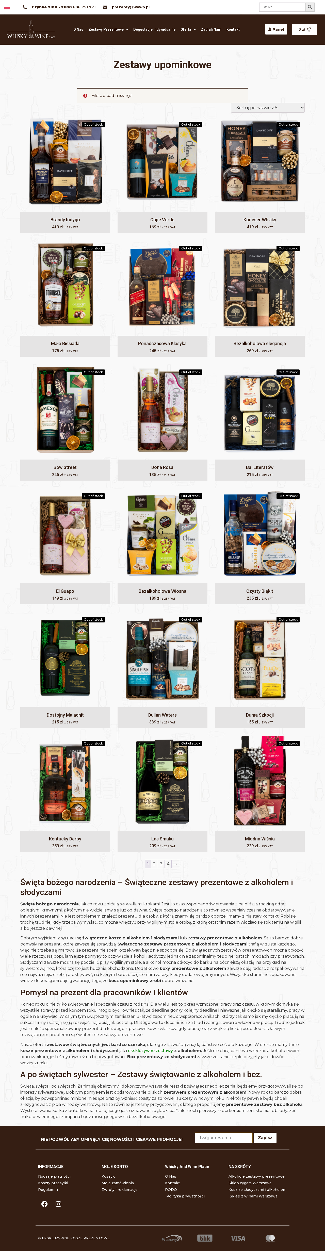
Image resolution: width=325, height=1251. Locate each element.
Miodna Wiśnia (260, 838)
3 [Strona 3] (161, 863)
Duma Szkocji (260, 715)
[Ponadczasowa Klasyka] (162, 286)
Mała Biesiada (65, 343)
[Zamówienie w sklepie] (268, 108)
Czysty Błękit (259, 591)
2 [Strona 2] (154, 863)
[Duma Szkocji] (260, 657)
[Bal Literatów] (260, 410)
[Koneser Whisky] (260, 162)
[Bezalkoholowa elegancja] (260, 286)
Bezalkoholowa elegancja (260, 343)
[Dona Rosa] (162, 410)
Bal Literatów (259, 467)
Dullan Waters (162, 715)
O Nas (78, 29)
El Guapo (65, 591)
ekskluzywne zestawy (150, 1050)
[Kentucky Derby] (65, 781)
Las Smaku (162, 838)
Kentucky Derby (65, 838)
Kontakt (233, 29)
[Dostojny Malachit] (65, 657)
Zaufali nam (211, 29)
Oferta (188, 29)
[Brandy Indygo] (65, 162)
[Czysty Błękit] (260, 534)
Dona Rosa (162, 467)
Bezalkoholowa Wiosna (162, 591)
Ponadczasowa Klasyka (162, 343)
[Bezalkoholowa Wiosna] (162, 534)
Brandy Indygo (65, 219)
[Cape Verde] (162, 162)
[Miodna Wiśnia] (260, 781)
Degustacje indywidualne (154, 29)
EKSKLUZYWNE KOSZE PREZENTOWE (76, 1238)
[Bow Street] (65, 410)
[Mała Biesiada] (65, 286)
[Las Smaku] (162, 781)
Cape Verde (162, 219)
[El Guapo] (65, 534)
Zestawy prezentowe (108, 29)
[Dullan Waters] (162, 657)
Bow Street (65, 467)
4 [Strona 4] (168, 863)
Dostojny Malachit (65, 715)
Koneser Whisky (259, 219)
